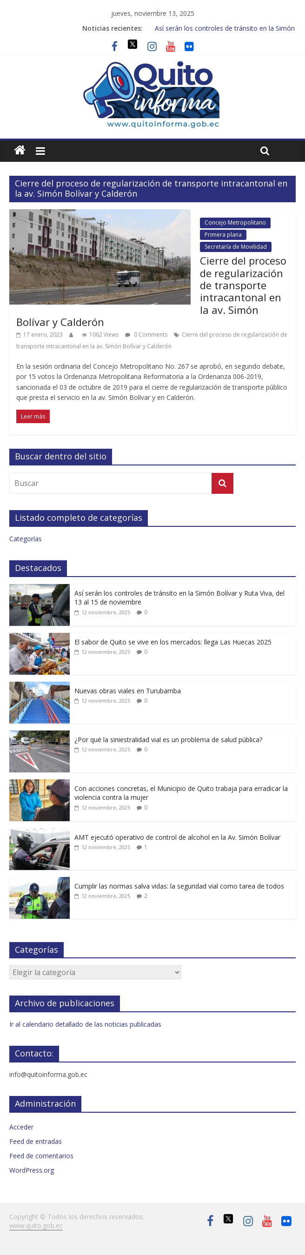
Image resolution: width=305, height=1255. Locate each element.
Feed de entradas (35, 1141)
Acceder (21, 1126)
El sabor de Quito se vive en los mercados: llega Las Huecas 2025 (173, 641)
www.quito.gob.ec (36, 1225)
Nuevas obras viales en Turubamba (127, 690)
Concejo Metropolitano (235, 222)
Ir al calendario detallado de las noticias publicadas (85, 1024)
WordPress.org (31, 1170)
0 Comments (146, 335)
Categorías (25, 538)
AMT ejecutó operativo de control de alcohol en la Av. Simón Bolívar (177, 837)
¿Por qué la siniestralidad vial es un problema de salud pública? (168, 739)
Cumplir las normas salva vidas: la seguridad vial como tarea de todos (179, 886)
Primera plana (223, 235)
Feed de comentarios (41, 1155)
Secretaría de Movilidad (236, 247)
